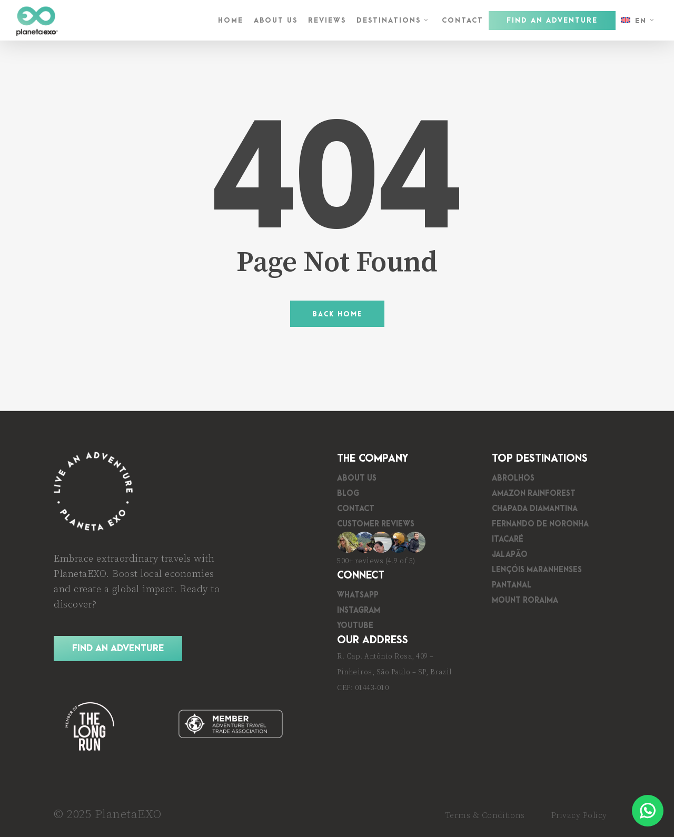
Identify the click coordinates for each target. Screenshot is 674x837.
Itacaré (507, 539)
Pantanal (511, 585)
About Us (356, 478)
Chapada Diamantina (535, 509)
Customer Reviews (375, 524)
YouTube (355, 626)
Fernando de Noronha (540, 524)
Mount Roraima (525, 600)
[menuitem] (639, 20)
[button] (118, 649)
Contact (355, 509)
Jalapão (510, 555)
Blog (348, 493)
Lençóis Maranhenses (537, 570)
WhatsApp (358, 595)
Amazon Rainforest (534, 493)
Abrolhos (513, 478)
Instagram (358, 610)
